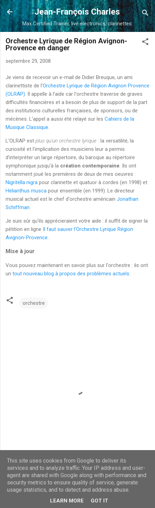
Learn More (67, 501)
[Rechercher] (145, 14)
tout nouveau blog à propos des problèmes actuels (71, 273)
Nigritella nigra (22, 182)
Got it (99, 501)
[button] (145, 42)
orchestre (34, 303)
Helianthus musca (26, 191)
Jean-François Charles (77, 12)
